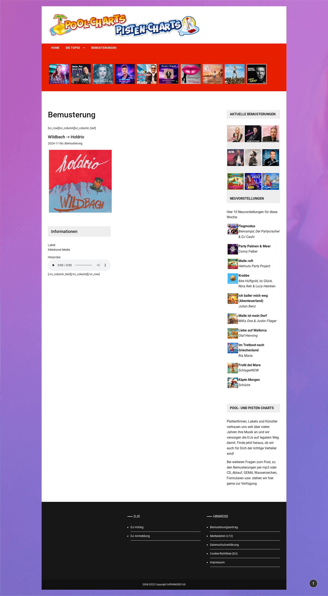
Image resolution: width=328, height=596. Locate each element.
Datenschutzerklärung (224, 544)
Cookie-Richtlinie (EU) (224, 553)
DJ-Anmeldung (140, 536)
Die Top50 (73, 47)
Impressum (217, 562)
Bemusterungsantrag (224, 527)
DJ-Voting (137, 527)
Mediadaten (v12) (221, 536)
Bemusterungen (103, 47)
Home (55, 47)
